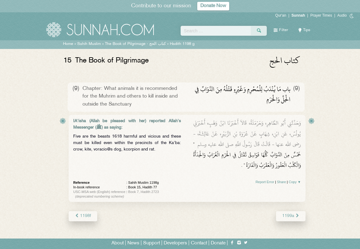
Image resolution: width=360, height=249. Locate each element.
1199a (290, 216)
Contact (199, 243)
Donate (218, 243)
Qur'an (280, 15)
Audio (342, 15)
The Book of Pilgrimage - (135, 44)
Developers (175, 243)
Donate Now (213, 6)
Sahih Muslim (89, 44)
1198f (83, 216)
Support (151, 243)
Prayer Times (321, 15)
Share (281, 182)
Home (68, 44)
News (133, 243)
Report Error (264, 182)
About (117, 243)
